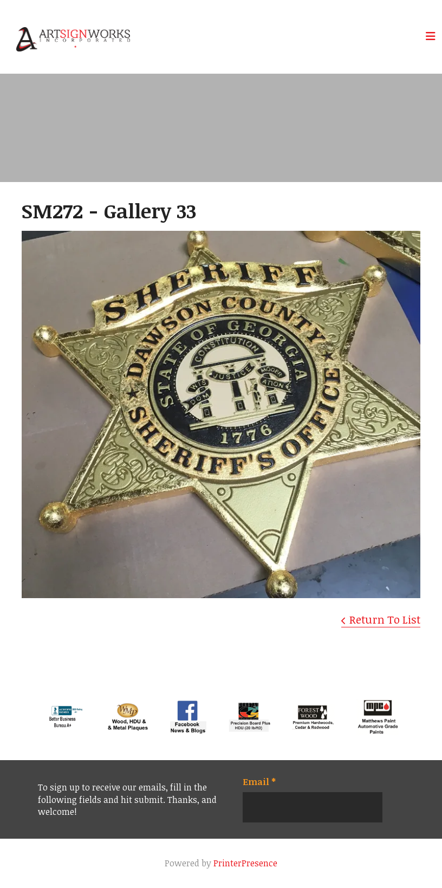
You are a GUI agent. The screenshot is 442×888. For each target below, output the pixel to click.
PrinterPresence (245, 863)
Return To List (384, 619)
